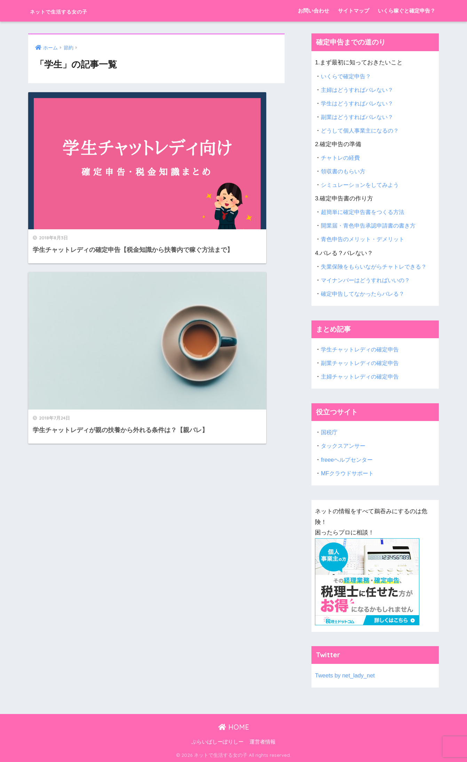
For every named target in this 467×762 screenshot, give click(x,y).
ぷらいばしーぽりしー (217, 742)
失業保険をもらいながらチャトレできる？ (377, 266)
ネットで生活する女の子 (77, 11)
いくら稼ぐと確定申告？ (406, 11)
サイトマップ (353, 11)
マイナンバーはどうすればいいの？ (368, 280)
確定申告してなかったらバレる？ (365, 294)
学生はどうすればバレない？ (359, 103)
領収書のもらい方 (344, 171)
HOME (233, 727)
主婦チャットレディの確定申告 (362, 376)
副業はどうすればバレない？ (359, 117)
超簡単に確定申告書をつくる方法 (365, 212)
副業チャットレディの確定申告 (362, 363)
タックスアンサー (344, 446)
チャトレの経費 (341, 157)
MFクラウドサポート (349, 473)
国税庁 (330, 432)
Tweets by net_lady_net (345, 675)
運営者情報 (263, 742)
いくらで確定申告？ (347, 76)
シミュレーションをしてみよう (362, 185)
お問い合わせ (313, 11)
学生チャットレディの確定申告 (362, 349)
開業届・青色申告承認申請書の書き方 (371, 225)
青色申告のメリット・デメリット (365, 239)
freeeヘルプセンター (348, 460)
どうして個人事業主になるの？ (362, 130)
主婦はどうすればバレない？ (359, 90)
